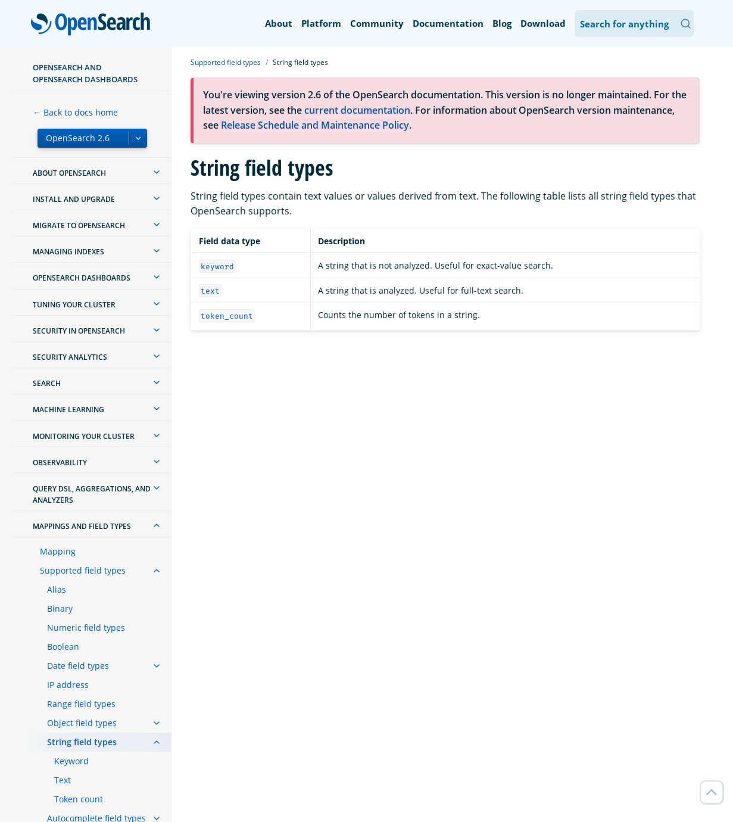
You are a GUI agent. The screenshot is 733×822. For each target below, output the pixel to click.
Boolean (63, 646)
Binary (60, 608)
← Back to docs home (75, 112)
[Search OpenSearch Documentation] (634, 23)
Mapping (58, 551)
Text (62, 780)
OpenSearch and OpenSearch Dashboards (85, 73)
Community (377, 23)
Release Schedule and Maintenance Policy (315, 125)
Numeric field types (86, 627)
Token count (78, 799)
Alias (56, 589)
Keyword (71, 761)
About (278, 23)
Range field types (81, 703)
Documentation (448, 23)
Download (543, 23)
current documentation (357, 110)
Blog (501, 23)
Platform (321, 23)
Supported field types (83, 570)
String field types (82, 742)
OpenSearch (94, 25)
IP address (68, 684)
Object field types (82, 722)
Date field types (78, 665)
